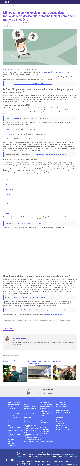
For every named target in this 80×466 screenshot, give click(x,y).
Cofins (8, 194)
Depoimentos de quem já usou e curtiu (63, 413)
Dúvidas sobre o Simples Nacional (46, 414)
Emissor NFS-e (11, 416)
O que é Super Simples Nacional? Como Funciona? (27, 223)
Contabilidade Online (9, 320)
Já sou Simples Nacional (46, 404)
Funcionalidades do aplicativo (15, 417)
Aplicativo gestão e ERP (13, 414)
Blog (13, 5)
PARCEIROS (11, 439)
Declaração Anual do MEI (30, 406)
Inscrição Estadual (44, 431)
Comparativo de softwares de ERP (15, 420)
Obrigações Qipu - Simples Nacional (62, 430)
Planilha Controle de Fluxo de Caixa (31, 431)
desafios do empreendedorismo (55, 72)
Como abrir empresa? (61, 404)
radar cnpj (27, 417)
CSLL (8, 184)
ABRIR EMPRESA (60, 402)
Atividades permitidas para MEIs (30, 409)
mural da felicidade (62, 410)
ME (41, 437)
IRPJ (7, 179)
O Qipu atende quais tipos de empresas (15, 405)
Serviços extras (11, 408)
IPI (7, 199)
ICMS (8, 134)
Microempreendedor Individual (47, 320)
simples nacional (45, 402)
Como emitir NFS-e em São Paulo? (14, 428)
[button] (66, 5)
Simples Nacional (13, 69)
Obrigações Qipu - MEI (61, 427)
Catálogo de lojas (12, 445)
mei (25, 402)
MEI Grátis (10, 441)
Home (9, 5)
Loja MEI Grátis (11, 443)
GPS (41, 439)
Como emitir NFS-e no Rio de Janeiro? (15, 431)
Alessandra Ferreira (8, 22)
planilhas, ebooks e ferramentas (30, 426)
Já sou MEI (26, 404)
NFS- (9, 425)
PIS (7, 189)
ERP (9, 412)
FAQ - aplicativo (60, 421)
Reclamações (59, 419)
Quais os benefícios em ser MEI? (55, 314)
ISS (7, 139)
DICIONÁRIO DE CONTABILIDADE (44, 428)
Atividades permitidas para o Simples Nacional (47, 407)
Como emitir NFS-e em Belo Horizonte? (14, 435)
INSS (8, 129)
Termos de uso (60, 423)
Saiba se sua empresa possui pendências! (31, 420)
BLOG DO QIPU (44, 419)
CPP (7, 213)
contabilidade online (14, 402)
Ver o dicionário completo (46, 441)
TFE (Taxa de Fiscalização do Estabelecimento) (47, 410)
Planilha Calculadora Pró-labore (31, 428)
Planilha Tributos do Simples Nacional (31, 435)
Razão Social (43, 433)
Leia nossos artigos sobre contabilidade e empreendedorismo (46, 422)
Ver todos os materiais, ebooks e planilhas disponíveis (31, 442)
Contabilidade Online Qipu (22, 320)
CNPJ (14, 112)
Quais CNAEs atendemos (62, 406)
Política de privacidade (61, 425)
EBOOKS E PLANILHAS (12, 118)
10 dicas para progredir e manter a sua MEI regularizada (49, 154)
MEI (4, 69)
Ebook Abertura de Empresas (31, 437)
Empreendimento (18, 22)
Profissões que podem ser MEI (31, 412)
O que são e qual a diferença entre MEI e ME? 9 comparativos (33, 84)
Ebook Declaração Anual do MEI (31, 439)
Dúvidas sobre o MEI (29, 414)
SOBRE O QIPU (60, 417)
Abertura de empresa (65, 320)
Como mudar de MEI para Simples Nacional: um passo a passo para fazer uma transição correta (42, 310)
